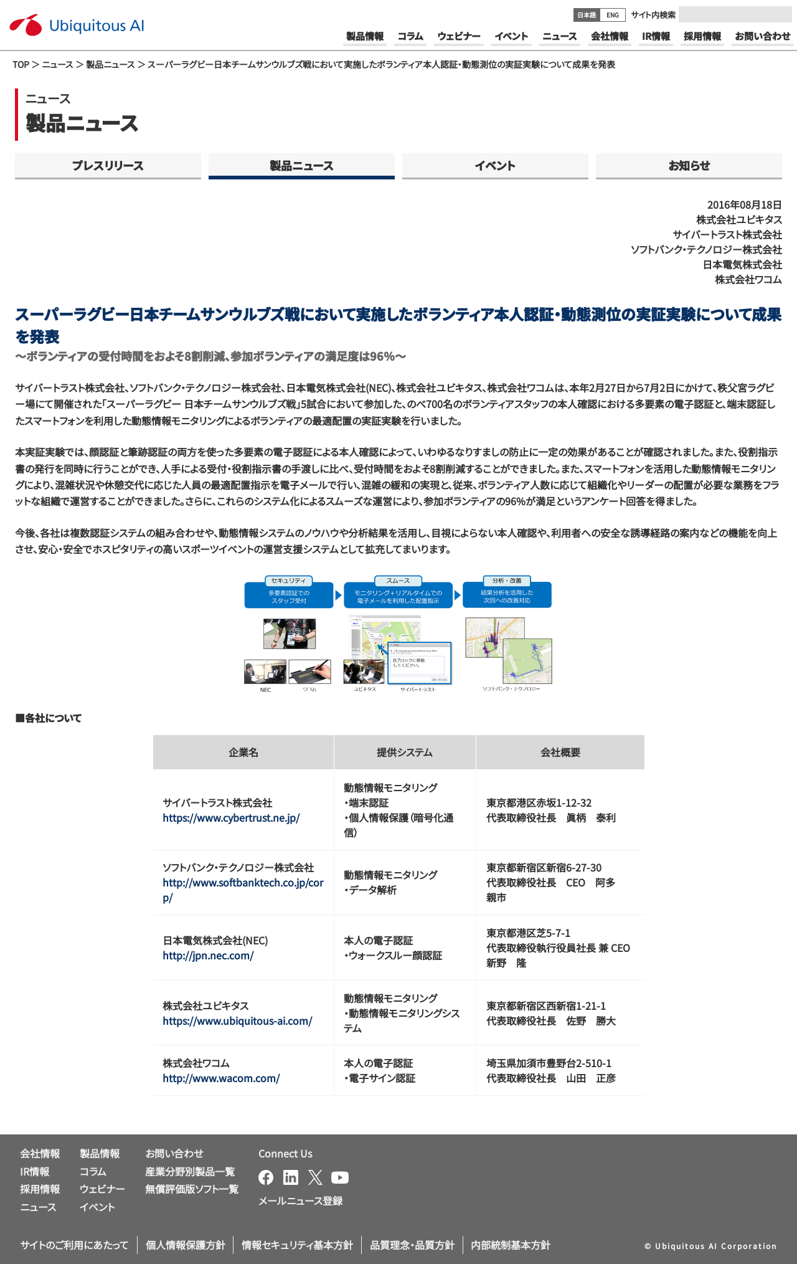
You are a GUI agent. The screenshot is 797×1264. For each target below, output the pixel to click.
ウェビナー (102, 1188)
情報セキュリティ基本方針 (297, 1244)
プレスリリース (108, 165)
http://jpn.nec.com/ (208, 955)
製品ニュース (110, 64)
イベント (495, 165)
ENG (612, 14)
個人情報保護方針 (185, 1244)
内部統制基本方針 (510, 1244)
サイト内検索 (653, 15)
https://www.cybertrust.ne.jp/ (231, 817)
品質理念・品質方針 (412, 1244)
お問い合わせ (174, 1153)
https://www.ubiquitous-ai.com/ (237, 1020)
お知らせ (689, 165)
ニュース (57, 64)
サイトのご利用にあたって (74, 1244)
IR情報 (34, 1171)
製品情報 (100, 1153)
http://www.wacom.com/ (221, 1077)
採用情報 (40, 1188)
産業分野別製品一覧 (190, 1171)
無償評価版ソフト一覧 (191, 1188)
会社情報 (40, 1153)
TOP (20, 64)
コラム (93, 1171)
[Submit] (779, 14)
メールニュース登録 (300, 1200)
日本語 (586, 14)
